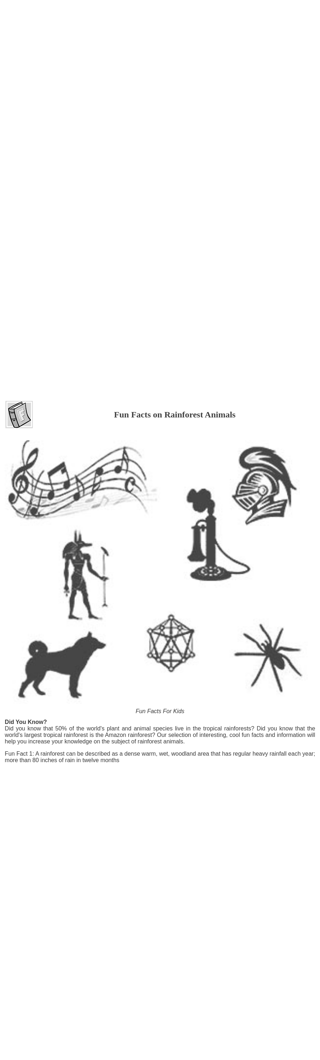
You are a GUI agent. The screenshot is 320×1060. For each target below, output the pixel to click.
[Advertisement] (160, 21)
